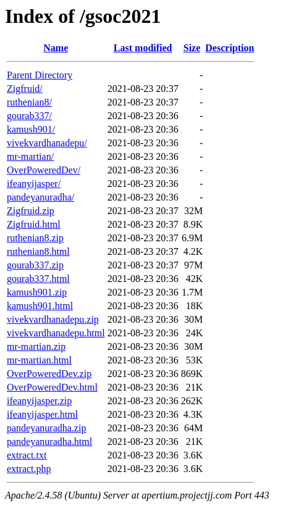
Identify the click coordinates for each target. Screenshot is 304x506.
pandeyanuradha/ (40, 197)
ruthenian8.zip (35, 238)
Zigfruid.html (34, 224)
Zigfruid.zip (30, 210)
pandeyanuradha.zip (46, 428)
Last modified (143, 48)
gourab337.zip (35, 265)
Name (55, 48)
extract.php (29, 468)
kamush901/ (31, 129)
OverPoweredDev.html (52, 387)
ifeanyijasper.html (42, 414)
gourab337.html (38, 278)
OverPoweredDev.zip (49, 373)
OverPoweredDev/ (43, 170)
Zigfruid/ (25, 88)
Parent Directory (39, 75)
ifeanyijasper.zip (39, 401)
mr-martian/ (30, 156)
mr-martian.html (39, 360)
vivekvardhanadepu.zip (53, 319)
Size (192, 48)
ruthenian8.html (38, 251)
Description (229, 48)
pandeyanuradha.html (49, 441)
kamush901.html (40, 306)
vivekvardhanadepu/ (47, 143)
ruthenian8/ (29, 102)
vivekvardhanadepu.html (56, 333)
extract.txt (26, 455)
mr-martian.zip (36, 346)
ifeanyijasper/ (34, 183)
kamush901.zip (37, 292)
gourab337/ (29, 115)
